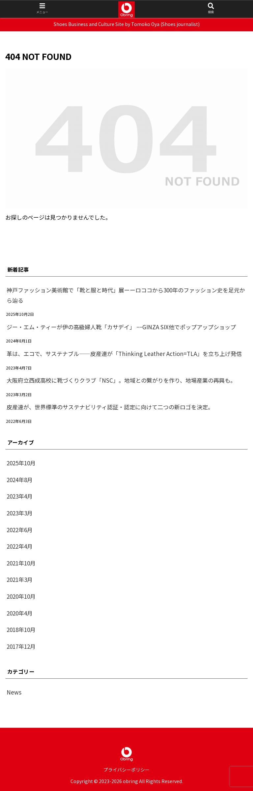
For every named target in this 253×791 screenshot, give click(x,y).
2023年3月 (20, 513)
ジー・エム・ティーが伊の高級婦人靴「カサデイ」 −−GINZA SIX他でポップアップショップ (121, 327)
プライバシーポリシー (126, 769)
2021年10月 (21, 563)
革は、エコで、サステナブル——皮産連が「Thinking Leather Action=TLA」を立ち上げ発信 (124, 353)
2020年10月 (21, 596)
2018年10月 (21, 629)
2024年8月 (20, 480)
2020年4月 (20, 613)
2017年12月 (21, 646)
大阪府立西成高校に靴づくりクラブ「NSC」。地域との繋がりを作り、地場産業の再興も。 (121, 380)
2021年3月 (20, 579)
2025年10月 (21, 463)
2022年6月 (20, 530)
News (14, 692)
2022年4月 (20, 546)
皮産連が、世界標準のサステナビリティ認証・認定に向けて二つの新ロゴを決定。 (110, 407)
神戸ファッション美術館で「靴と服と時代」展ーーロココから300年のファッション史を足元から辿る (126, 295)
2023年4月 (20, 496)
